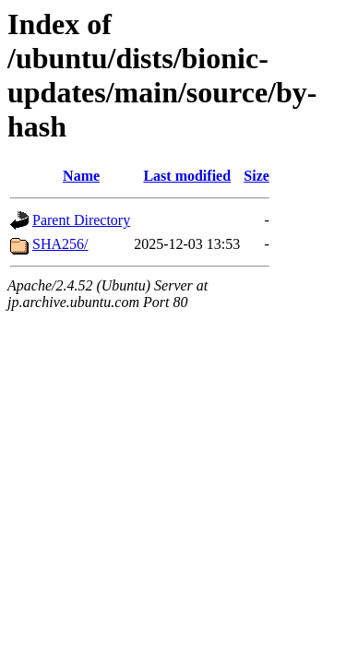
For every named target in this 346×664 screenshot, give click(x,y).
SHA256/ (60, 244)
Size (256, 176)
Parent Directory (81, 220)
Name (81, 176)
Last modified (187, 176)
